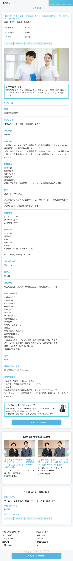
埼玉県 (7, 509)
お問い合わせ (7, 545)
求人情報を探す (42, 532)
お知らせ (39, 538)
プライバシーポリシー (44, 545)
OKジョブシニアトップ (11, 532)
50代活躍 (19, 43)
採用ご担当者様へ (43, 542)
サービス (8, 501)
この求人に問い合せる (36, 422)
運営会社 (5, 542)
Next (68, 452)
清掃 (54, 501)
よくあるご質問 (8, 538)
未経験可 (47, 43)
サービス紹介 (7, 535)
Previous (4, 452)
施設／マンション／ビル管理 (37, 501)
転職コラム (40, 535)
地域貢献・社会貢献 (33, 43)
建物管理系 (18, 501)
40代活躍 (9, 43)
